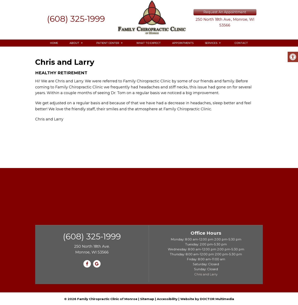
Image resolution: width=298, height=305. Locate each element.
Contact (241, 42)
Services (211, 42)
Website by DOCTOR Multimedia (207, 299)
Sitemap (147, 299)
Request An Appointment (224, 12)
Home (54, 42)
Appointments (182, 42)
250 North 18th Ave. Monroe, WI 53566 (92, 249)
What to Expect (148, 42)
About (74, 42)
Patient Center (107, 42)
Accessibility (167, 299)
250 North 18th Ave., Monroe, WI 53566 (225, 22)
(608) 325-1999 (76, 19)
